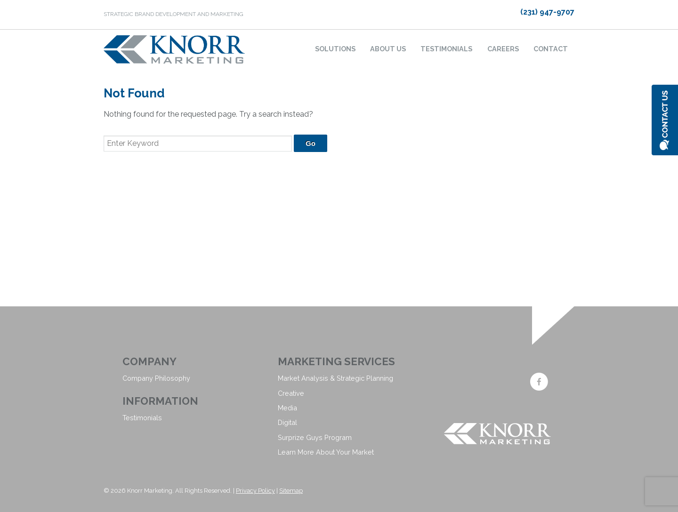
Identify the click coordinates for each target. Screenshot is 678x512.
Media (287, 408)
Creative (291, 393)
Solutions (335, 49)
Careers (503, 49)
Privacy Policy (255, 490)
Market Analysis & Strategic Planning (335, 378)
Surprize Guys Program (315, 437)
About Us (388, 49)
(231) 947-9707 (547, 12)
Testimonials (446, 49)
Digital (287, 422)
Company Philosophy (156, 378)
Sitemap (291, 490)
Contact (550, 49)
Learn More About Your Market (326, 452)
